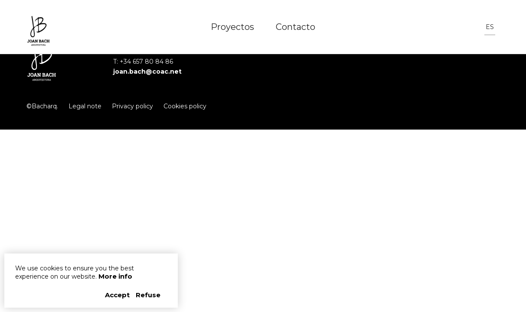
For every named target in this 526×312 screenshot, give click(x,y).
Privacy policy (132, 106)
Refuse (148, 295)
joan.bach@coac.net (147, 71)
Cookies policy (184, 106)
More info (115, 276)
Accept (118, 295)
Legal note (85, 106)
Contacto (295, 27)
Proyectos (232, 27)
